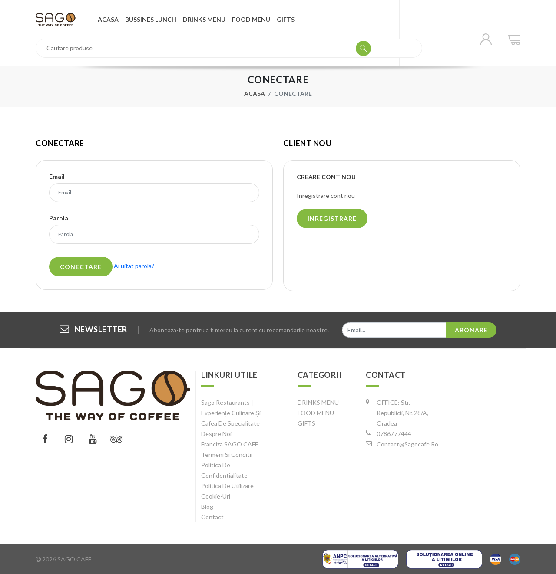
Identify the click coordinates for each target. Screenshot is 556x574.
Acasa (108, 19)
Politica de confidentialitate (224, 470)
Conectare (81, 266)
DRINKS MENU (204, 19)
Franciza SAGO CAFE (229, 444)
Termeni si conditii (226, 454)
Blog (207, 506)
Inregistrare (332, 218)
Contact (212, 517)
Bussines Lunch (150, 19)
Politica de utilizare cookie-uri (227, 491)
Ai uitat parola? (134, 265)
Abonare (471, 330)
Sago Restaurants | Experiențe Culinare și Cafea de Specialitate (231, 413)
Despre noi (216, 433)
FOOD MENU (251, 19)
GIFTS (286, 19)
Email (57, 177)
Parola (58, 218)
